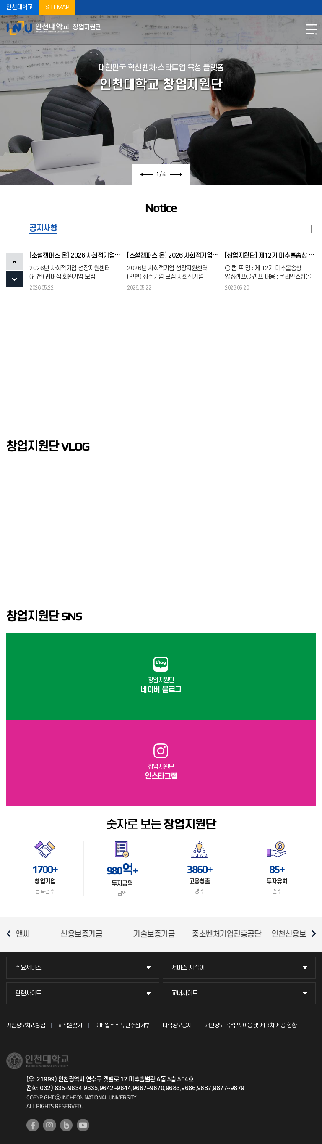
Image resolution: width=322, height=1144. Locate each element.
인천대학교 (19, 7)
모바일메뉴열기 (311, 29)
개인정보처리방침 (25, 1025)
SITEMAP (57, 7)
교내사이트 (184, 993)
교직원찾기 (70, 1025)
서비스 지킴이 (188, 967)
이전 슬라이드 (145, 174)
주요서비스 (28, 967)
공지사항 (43, 228)
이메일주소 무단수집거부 (122, 1025)
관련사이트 (28, 993)
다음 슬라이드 (176, 174)
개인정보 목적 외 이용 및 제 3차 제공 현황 (251, 1025)
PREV (14, 261)
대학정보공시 (177, 1025)
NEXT (14, 279)
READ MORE (311, 229)
